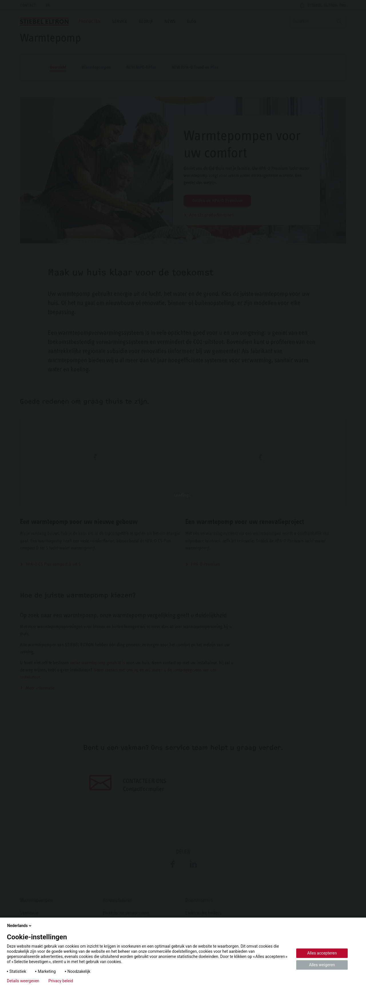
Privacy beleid (60, 981)
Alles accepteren (322, 953)
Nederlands (19, 925)
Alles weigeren (322, 965)
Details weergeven (23, 981)
